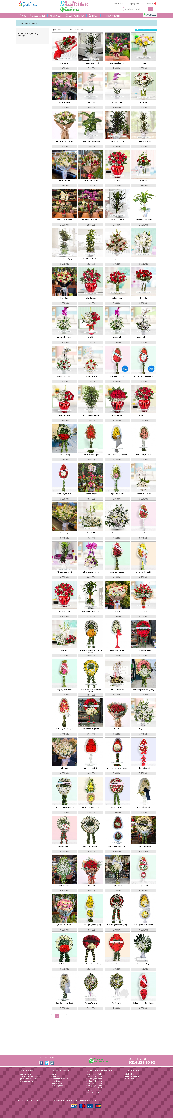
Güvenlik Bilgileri (57, 1081)
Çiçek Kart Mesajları (132, 1076)
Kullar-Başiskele (29, 23)
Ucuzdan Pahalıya (60, 30)
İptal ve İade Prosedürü (28, 1079)
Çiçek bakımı (129, 1074)
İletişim (54, 1074)
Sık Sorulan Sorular (26, 1081)
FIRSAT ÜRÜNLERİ (112, 15)
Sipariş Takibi (134, 4)
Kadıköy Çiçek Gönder (94, 1086)
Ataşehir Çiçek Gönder (94, 1076)
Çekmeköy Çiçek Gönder (95, 1083)
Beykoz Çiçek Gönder (94, 1081)
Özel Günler (129, 1079)
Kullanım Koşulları (26, 1074)
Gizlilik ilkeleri (78, 1100)
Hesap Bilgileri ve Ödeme (60, 1079)
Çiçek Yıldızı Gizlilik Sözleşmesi (31, 1076)
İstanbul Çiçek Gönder (94, 1074)
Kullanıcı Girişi (118, 4)
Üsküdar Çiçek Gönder (94, 1090)
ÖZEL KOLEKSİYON (75, 15)
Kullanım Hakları (90, 1100)
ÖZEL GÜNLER (37, 15)
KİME (22, 15)
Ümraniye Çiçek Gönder (94, 1088)
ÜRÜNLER (55, 15)
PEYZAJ (93, 15)
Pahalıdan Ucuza (77, 30)
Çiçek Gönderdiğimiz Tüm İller (97, 1093)
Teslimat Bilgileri (57, 1083)
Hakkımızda (55, 1076)
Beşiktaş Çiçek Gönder (94, 1079)
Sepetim (150, 4)
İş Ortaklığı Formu (57, 1086)
